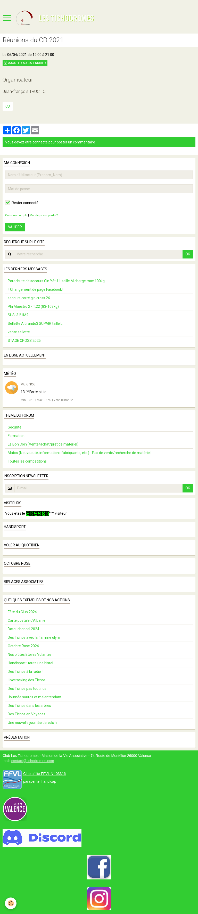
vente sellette (19, 332)
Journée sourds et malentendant (34, 697)
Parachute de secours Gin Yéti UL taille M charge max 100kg (56, 281)
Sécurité (14, 427)
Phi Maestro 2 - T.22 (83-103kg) (33, 306)
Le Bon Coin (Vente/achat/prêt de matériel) (43, 444)
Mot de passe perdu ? (44, 215)
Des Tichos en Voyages (26, 714)
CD (7, 106)
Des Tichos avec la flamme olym (34, 637)
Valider (15, 227)
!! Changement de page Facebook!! (35, 289)
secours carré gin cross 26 (29, 298)
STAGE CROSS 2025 (24, 340)
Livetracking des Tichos (27, 680)
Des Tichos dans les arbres (29, 705)
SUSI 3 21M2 (18, 315)
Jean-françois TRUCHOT (25, 91)
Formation (16, 436)
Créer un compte (16, 215)
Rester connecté (21, 202)
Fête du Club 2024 (22, 612)
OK (187, 254)
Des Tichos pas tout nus (27, 688)
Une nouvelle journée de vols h (32, 723)
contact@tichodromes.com (32, 761)
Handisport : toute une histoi (30, 663)
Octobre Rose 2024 (23, 646)
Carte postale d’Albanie (26, 620)
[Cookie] (11, 903)
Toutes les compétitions (27, 461)
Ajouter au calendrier (25, 63)
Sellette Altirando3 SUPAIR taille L (35, 323)
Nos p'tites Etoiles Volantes (30, 654)
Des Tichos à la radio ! (25, 671)
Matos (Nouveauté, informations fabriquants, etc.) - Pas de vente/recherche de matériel (79, 453)
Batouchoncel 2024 (23, 629)
